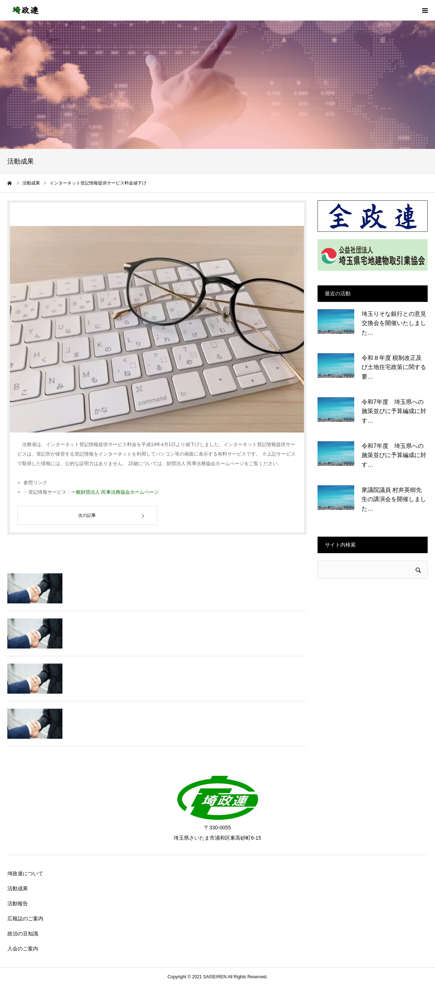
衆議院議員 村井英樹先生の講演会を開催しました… (394, 499)
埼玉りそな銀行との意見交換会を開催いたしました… (394, 323)
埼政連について (25, 873)
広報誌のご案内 (25, 918)
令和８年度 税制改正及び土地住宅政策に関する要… (394, 367)
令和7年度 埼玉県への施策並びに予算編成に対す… (394, 411)
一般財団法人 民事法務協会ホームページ (115, 492)
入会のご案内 (22, 949)
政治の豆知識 (22, 933)
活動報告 (17, 903)
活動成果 (17, 888)
